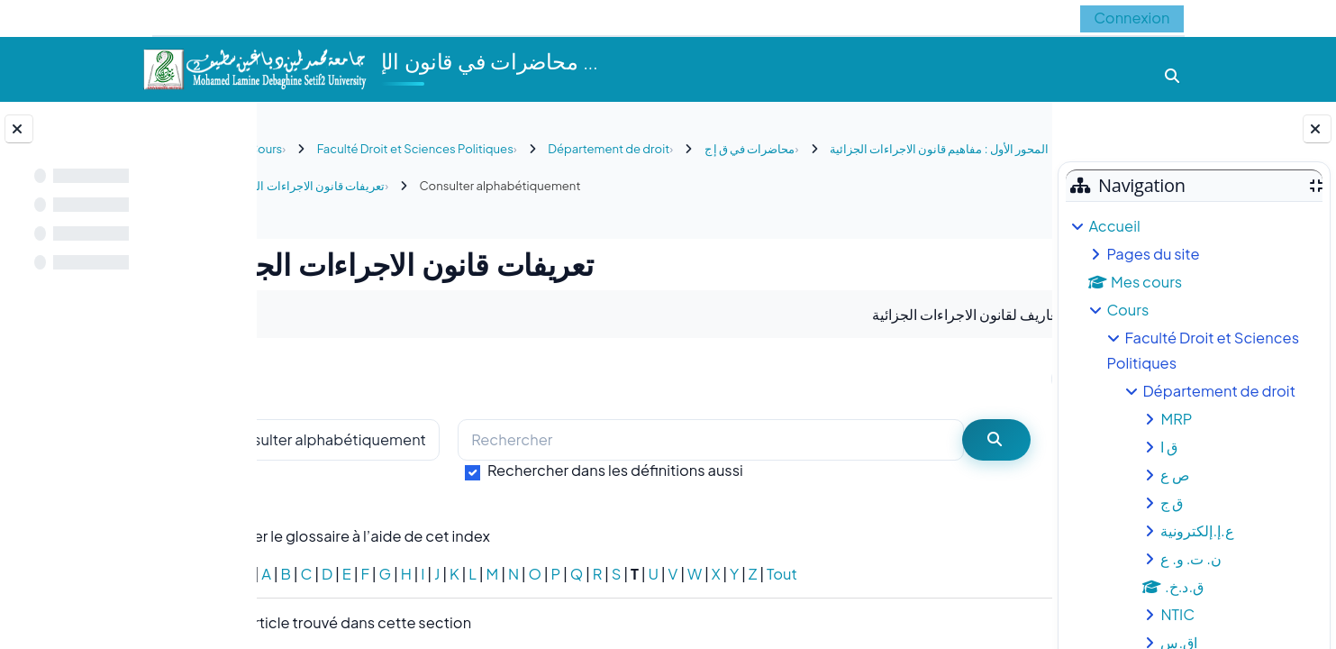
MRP (1176, 418)
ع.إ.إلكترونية (1196, 530)
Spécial (301, 573)
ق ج (1171, 502)
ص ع (1174, 474)
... (1001, 377)
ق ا (1168, 446)
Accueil (1114, 225)
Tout (857, 573)
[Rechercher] (744, 440)
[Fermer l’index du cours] (19, 128)
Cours (1127, 309)
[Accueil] (254, 67)
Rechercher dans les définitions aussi (691, 470)
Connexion (1131, 17)
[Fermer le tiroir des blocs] (1317, 128)
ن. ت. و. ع (1191, 558)
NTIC (1177, 614)
